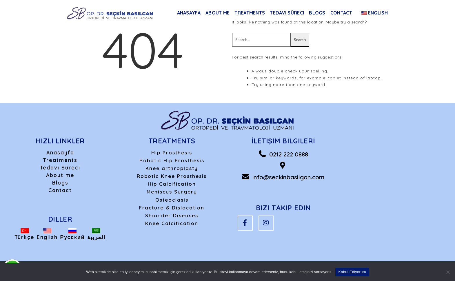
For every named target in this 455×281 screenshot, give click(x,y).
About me (217, 13)
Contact (341, 13)
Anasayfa (189, 13)
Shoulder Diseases (171, 215)
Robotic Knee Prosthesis (172, 176)
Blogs (317, 13)
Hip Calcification (172, 184)
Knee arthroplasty (171, 168)
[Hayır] (448, 272)
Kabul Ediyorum (352, 272)
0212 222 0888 (288, 154)
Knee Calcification (171, 223)
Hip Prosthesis (171, 152)
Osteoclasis (171, 200)
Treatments (249, 13)
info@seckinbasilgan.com (288, 177)
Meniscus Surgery (172, 192)
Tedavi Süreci (287, 13)
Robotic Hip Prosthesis (171, 160)
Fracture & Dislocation (171, 208)
